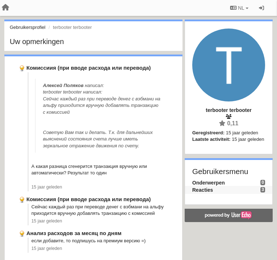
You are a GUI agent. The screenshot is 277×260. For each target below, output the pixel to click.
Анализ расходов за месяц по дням (74, 233)
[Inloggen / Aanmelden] (261, 8)
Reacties (202, 190)
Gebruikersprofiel (27, 27)
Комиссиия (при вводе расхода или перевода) (88, 68)
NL (239, 8)
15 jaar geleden (46, 187)
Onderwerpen (208, 183)
